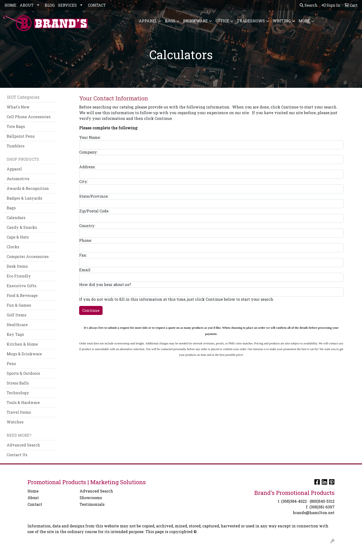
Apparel (148, 20)
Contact (34, 504)
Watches (15, 421)
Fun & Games (19, 305)
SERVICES (67, 5)
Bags (170, 20)
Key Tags (15, 334)
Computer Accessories (28, 256)
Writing (282, 20)
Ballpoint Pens (21, 136)
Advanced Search (23, 444)
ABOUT (27, 5)
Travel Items (19, 412)
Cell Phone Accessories (28, 116)
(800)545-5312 (322, 501)
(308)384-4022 (294, 501)
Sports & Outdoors (23, 373)
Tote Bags (16, 126)
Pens (11, 363)
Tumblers (15, 145)
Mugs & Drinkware (24, 353)
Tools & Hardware (23, 402)
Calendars (16, 217)
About (33, 497)
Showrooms (91, 497)
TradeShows (251, 20)
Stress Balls (18, 382)
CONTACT (97, 5)
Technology (18, 392)
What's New (18, 106)
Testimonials (92, 504)
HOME (10, 5)
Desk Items (17, 266)
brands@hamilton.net (314, 512)
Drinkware (195, 20)
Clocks (13, 246)
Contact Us (17, 454)
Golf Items (16, 314)
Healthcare (17, 324)
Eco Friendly (19, 275)
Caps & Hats (18, 236)
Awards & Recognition (28, 188)
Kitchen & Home (22, 344)
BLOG (50, 5)
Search (308, 5)
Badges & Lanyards (24, 198)
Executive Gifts (21, 285)
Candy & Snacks (22, 227)
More (304, 20)
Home (33, 490)
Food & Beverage (22, 295)
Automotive (18, 178)
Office (222, 20)
